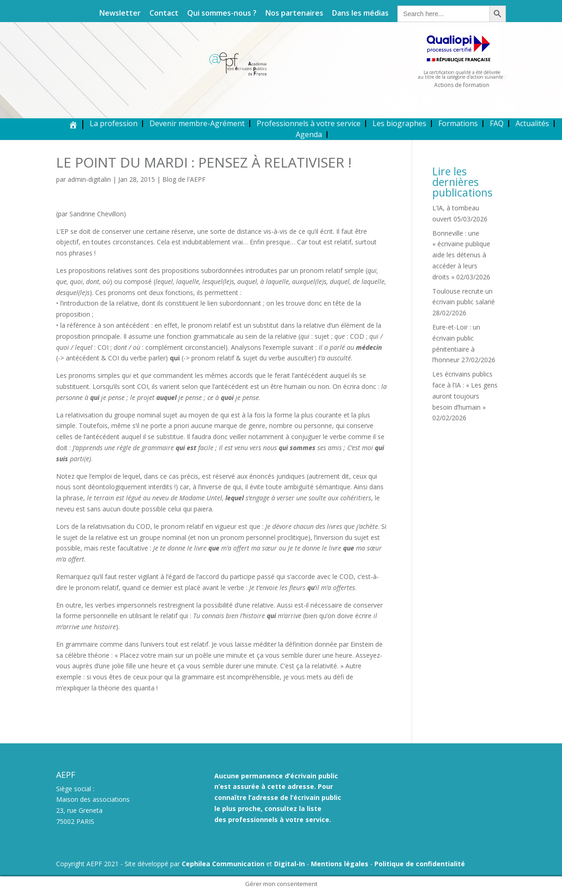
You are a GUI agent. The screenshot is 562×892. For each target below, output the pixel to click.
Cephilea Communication (223, 863)
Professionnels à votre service (309, 123)
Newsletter (120, 13)
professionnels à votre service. (279, 819)
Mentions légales (339, 863)
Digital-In (289, 863)
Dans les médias (360, 13)
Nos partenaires (294, 13)
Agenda (309, 134)
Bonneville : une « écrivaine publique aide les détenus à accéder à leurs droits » (461, 255)
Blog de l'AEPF (184, 179)
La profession (114, 123)
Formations (458, 123)
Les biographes (399, 123)
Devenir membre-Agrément (197, 123)
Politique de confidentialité (419, 863)
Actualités (532, 123)
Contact (163, 13)
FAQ (497, 123)
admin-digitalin (89, 179)
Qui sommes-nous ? (222, 13)
